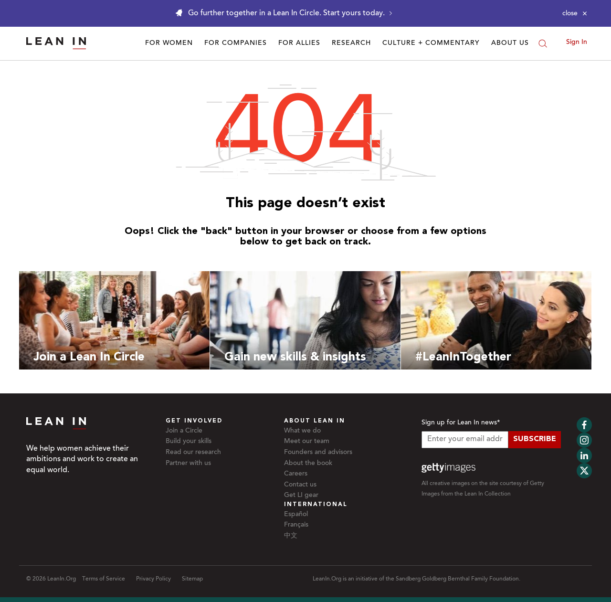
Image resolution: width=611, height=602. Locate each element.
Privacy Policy (153, 579)
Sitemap (192, 579)
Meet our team (306, 441)
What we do (302, 431)
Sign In (576, 42)
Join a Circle (184, 431)
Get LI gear (301, 495)
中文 (290, 536)
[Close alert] (575, 13)
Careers (295, 474)
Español (296, 514)
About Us (510, 43)
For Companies (235, 43)
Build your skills (188, 441)
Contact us (300, 485)
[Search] (542, 43)
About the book (308, 463)
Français (296, 525)
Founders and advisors (318, 452)
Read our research (193, 452)
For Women (169, 43)
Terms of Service (103, 579)
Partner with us (188, 463)
